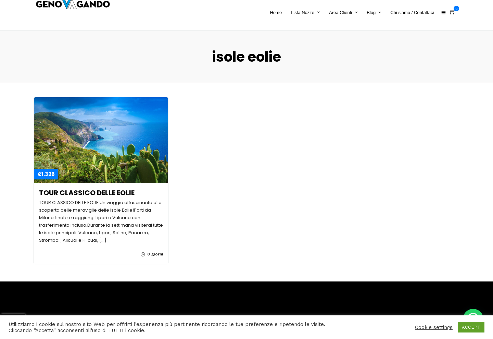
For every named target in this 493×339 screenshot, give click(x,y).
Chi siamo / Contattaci (413, 12)
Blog (372, 12)
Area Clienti (342, 12)
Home (277, 12)
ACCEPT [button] (471, 327)
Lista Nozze (304, 12)
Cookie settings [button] (434, 327)
